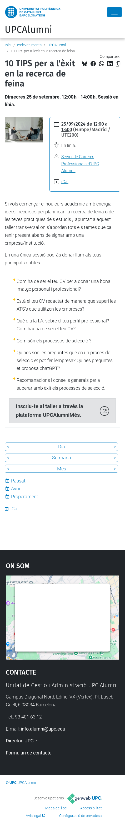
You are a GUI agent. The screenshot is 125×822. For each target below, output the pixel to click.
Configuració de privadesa (80, 816)
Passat (18, 481)
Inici (8, 45)
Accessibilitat (91, 808)
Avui (15, 488)
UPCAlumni (28, 29)
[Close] (114, 12)
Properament (24, 496)
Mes (61, 468)
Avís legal (33, 816)
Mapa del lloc (56, 808)
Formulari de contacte (29, 753)
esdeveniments (29, 45)
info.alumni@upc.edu (43, 729)
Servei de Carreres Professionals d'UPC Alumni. (80, 163)
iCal (64, 181)
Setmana (61, 457)
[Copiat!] (118, 64)
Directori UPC (20, 740)
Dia (61, 446)
